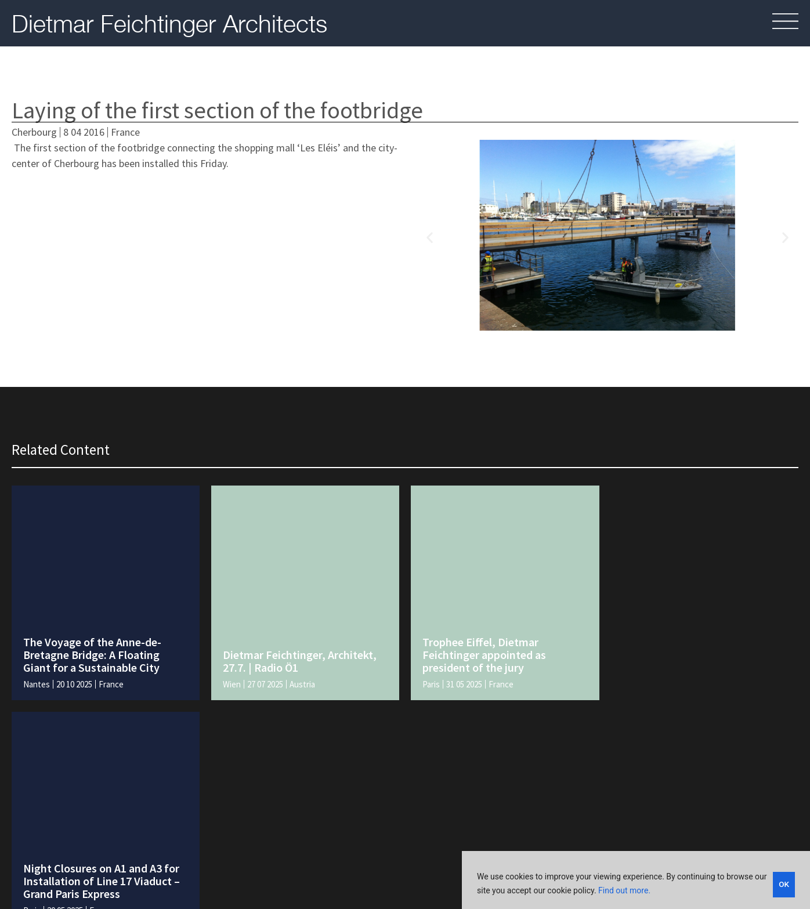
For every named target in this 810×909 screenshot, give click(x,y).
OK (784, 883)
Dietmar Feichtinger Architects (169, 23)
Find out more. (624, 890)
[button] (429, 237)
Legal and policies (518, 848)
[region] (636, 880)
